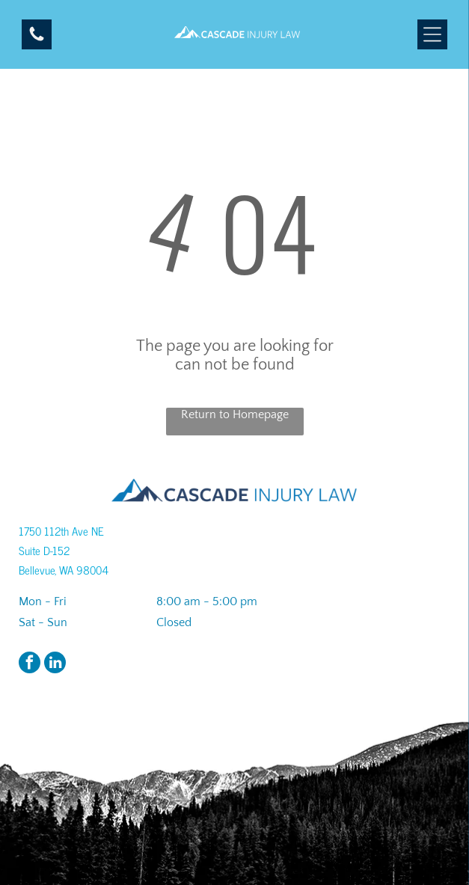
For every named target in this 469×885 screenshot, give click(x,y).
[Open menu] (432, 34)
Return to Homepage (235, 414)
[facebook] (29, 664)
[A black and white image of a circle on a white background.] (37, 39)
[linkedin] (55, 664)
